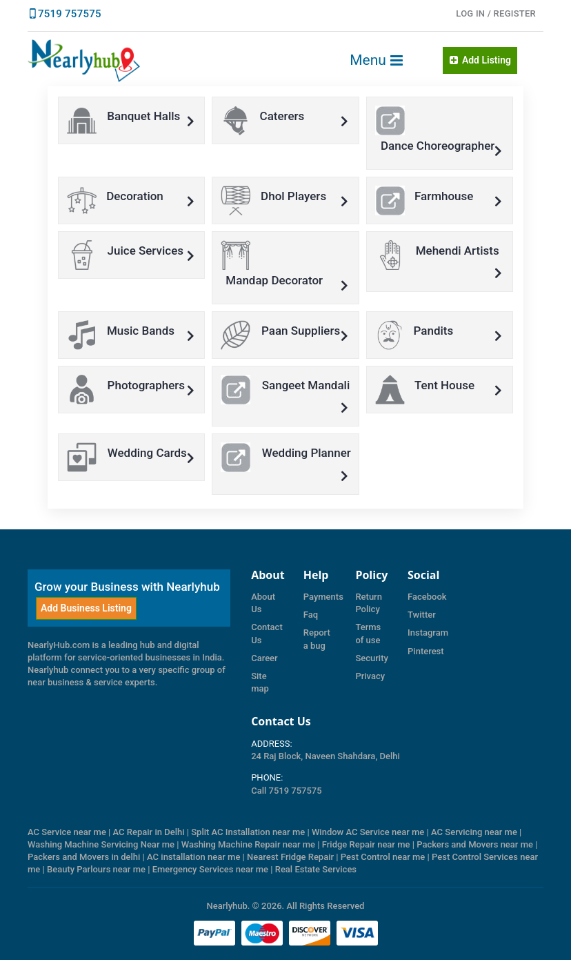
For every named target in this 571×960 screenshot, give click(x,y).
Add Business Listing (86, 608)
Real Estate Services (316, 869)
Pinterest (426, 651)
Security (371, 658)
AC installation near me (193, 857)
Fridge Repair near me (366, 844)
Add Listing (480, 60)
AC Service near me (67, 832)
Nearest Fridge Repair (290, 857)
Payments (323, 596)
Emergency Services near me (210, 869)
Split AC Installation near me (248, 832)
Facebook (427, 596)
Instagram (428, 632)
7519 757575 (69, 14)
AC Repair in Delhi (149, 832)
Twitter (422, 614)
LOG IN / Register (496, 13)
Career (264, 658)
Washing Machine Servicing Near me (101, 844)
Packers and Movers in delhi (84, 857)
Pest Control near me (383, 857)
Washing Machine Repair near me (248, 844)
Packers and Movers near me (475, 844)
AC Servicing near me (474, 832)
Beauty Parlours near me (96, 869)
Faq (310, 614)
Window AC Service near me (368, 832)
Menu (377, 60)
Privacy (370, 676)
